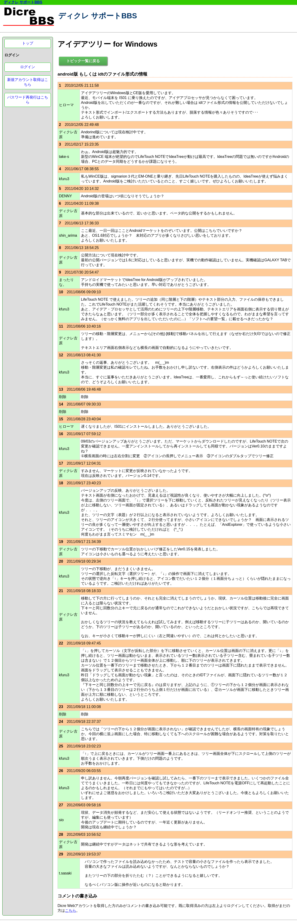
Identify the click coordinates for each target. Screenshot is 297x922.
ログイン (27, 67)
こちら (70, 910)
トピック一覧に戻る (83, 61)
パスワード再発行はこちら (27, 99)
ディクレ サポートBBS (23, 2)
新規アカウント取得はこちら (27, 82)
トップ (27, 43)
